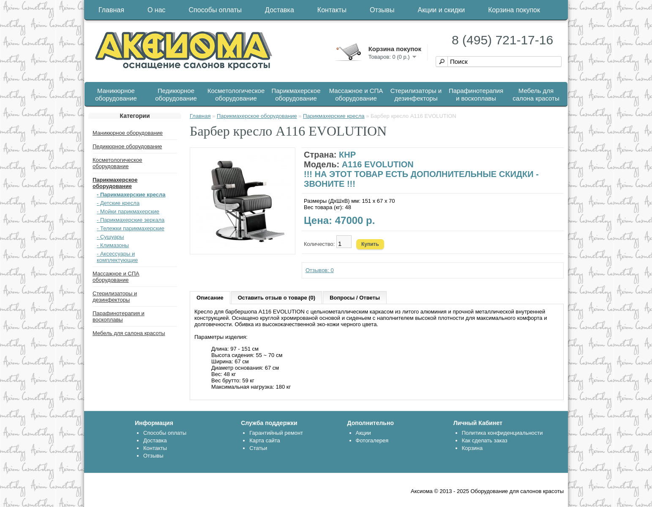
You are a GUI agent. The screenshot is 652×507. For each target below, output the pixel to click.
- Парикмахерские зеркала (130, 220)
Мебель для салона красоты (536, 94)
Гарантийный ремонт (276, 433)
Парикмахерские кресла (334, 116)
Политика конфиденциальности (502, 433)
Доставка (279, 10)
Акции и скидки (441, 10)
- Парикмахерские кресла (131, 194)
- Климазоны (113, 245)
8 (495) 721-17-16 (502, 40)
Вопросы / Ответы (355, 297)
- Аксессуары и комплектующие (117, 257)
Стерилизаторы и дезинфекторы (416, 94)
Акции (363, 433)
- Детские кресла (118, 203)
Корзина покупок (514, 10)
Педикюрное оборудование (176, 94)
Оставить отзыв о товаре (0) (276, 297)
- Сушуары (110, 237)
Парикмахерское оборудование (296, 94)
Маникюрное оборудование (116, 94)
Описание (210, 297)
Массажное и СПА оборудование (356, 94)
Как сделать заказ (484, 440)
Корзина (472, 448)
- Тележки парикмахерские (130, 228)
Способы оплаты (215, 10)
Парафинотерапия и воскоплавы (476, 94)
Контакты (331, 10)
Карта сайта (264, 440)
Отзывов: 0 (320, 270)
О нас (156, 10)
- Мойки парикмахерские (128, 211)
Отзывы (382, 10)
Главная (111, 10)
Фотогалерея (372, 440)
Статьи (258, 448)
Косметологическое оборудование (236, 94)
